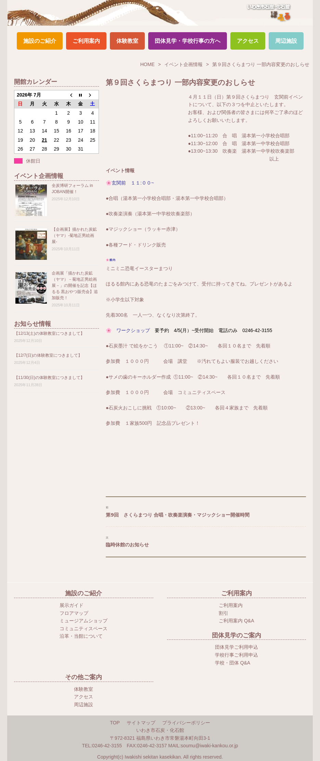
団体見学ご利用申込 (236, 647)
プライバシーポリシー (186, 722)
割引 (223, 613)
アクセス (248, 41)
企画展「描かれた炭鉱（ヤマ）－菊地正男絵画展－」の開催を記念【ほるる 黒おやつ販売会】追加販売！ (75, 285)
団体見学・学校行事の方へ (187, 41)
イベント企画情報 (183, 64)
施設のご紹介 (39, 41)
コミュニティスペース (83, 628)
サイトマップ (141, 722)
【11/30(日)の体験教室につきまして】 (49, 377)
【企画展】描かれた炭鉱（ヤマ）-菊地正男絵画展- (74, 235)
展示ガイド (72, 605)
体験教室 (127, 41)
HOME (147, 64)
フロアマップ (74, 613)
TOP (115, 722)
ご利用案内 (86, 41)
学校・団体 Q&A (232, 662)
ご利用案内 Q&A (236, 620)
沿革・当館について (81, 636)
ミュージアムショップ (83, 620)
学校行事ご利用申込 (236, 655)
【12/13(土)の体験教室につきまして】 (49, 333)
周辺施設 (286, 41)
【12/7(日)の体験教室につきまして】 (48, 355)
